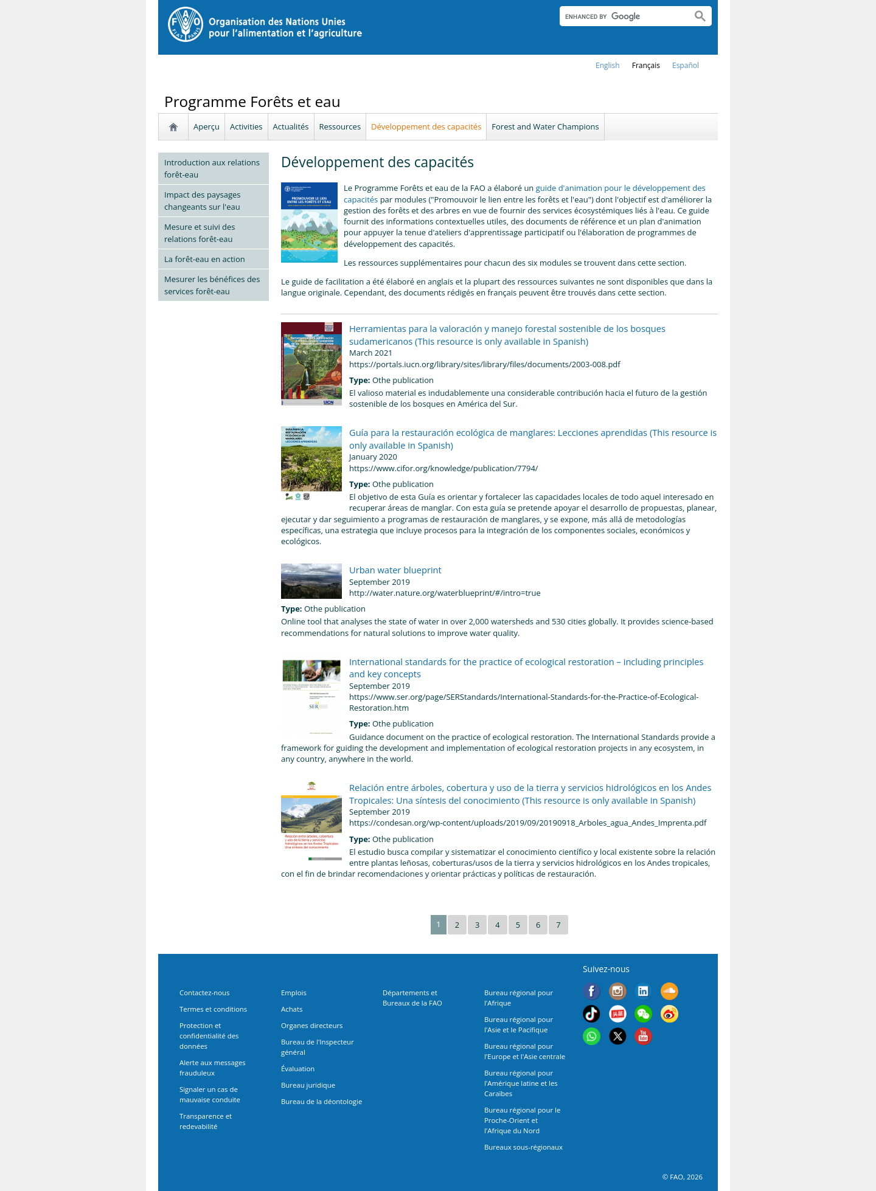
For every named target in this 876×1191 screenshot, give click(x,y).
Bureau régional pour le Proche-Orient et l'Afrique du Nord (522, 1120)
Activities (246, 126)
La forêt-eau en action (204, 259)
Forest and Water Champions (545, 126)
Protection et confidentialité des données (208, 1036)
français (646, 65)
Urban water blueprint (395, 570)
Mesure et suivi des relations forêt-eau (199, 232)
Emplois (294, 992)
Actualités (291, 126)
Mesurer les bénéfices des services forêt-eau (212, 285)
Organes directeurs (312, 1025)
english (608, 65)
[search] (620, 16)
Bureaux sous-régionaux (523, 1146)
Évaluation (298, 1068)
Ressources (340, 126)
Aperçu (206, 126)
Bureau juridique (308, 1084)
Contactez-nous (204, 992)
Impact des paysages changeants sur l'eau (202, 200)
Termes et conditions (213, 1008)
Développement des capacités (426, 126)
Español (685, 65)
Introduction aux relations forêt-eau (212, 168)
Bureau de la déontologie (321, 1101)
